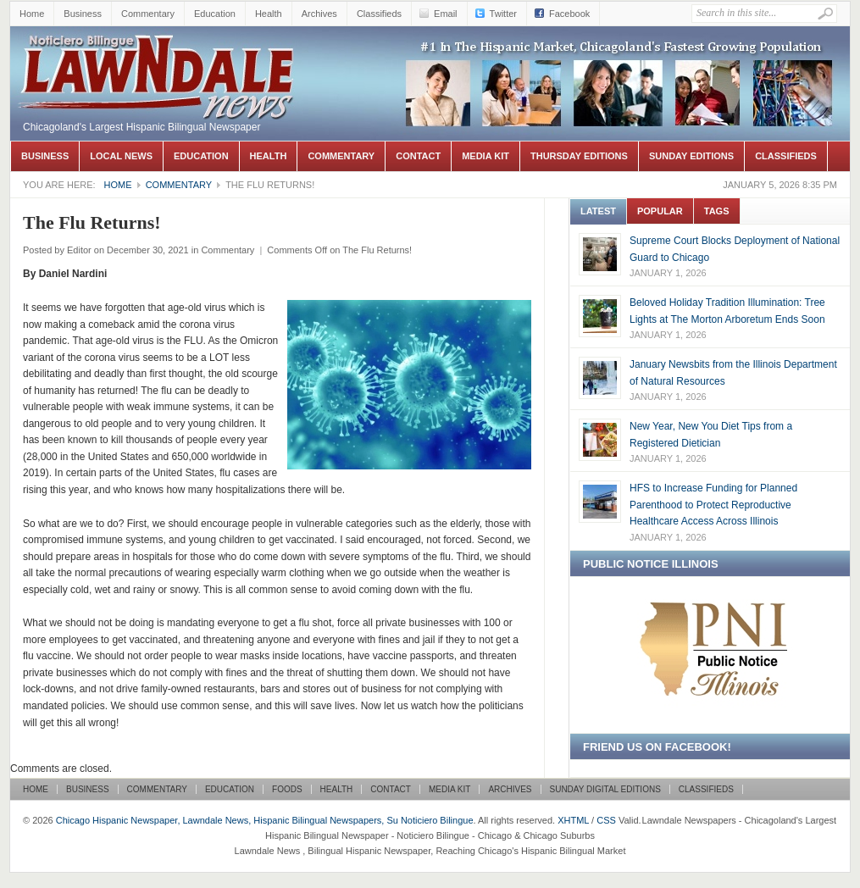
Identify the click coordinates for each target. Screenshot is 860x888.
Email (446, 13)
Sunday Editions (691, 156)
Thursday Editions (579, 156)
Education (215, 13)
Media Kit (485, 156)
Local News (121, 156)
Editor (79, 250)
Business (83, 13)
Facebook (569, 13)
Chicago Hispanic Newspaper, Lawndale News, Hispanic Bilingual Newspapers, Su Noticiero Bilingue (158, 51)
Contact (418, 156)
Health (268, 13)
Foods (287, 789)
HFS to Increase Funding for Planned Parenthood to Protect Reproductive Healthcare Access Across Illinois (713, 504)
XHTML (573, 820)
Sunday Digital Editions (605, 789)
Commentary (148, 13)
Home (31, 13)
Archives (319, 13)
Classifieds (379, 13)
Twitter (503, 13)
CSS (606, 820)
